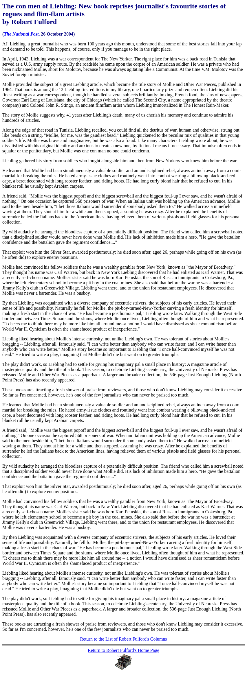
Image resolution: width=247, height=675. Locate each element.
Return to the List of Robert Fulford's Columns (123, 639)
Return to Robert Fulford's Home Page (123, 650)
